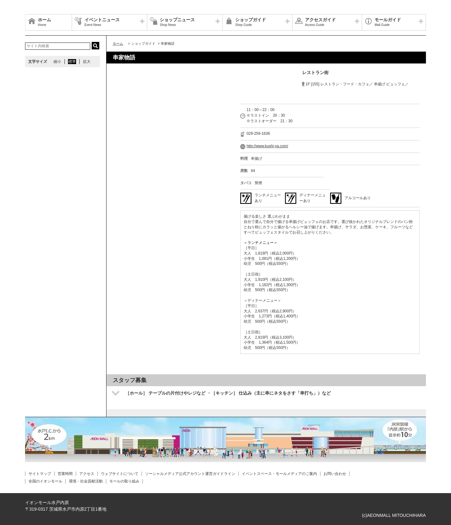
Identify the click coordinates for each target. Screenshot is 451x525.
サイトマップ (40, 474)
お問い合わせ (335, 474)
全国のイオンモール (45, 481)
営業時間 (65, 474)
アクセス (86, 474)
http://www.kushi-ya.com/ (267, 146)
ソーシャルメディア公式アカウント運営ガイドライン (190, 474)
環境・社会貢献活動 (86, 481)
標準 (72, 61)
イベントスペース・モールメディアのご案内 (279, 474)
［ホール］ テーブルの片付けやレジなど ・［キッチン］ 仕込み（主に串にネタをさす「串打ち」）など (228, 393)
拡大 (87, 61)
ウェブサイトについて (119, 474)
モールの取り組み (124, 481)
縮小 (57, 61)
